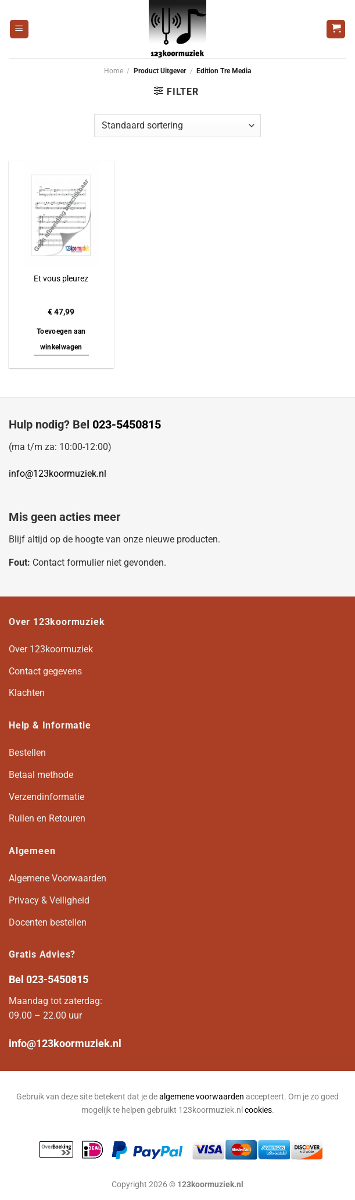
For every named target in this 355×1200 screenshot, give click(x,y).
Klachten (27, 692)
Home (113, 71)
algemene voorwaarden (201, 1097)
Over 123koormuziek (51, 649)
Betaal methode (41, 774)
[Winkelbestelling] (177, 125)
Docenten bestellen (48, 922)
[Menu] (19, 29)
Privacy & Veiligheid (49, 900)
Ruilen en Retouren (47, 818)
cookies (258, 1110)
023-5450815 (126, 424)
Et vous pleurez (61, 279)
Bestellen (27, 752)
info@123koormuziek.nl (57, 473)
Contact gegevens (45, 671)
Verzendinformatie (46, 796)
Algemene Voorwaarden (57, 878)
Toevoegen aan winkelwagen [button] (61, 339)
